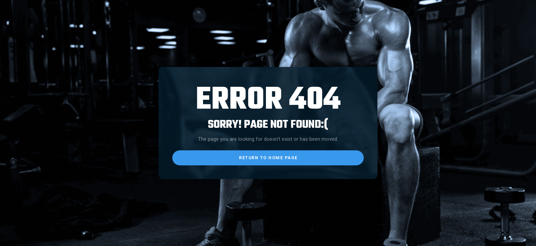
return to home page (268, 157)
